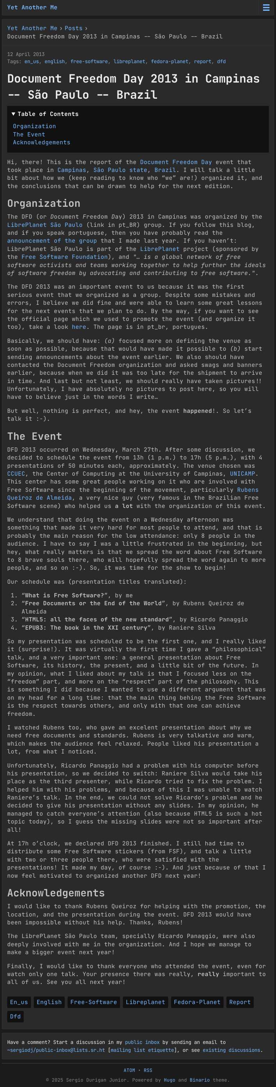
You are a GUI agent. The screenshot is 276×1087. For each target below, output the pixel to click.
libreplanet (129, 61)
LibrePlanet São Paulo (45, 225)
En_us (19, 1002)
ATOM (129, 1070)
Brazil (165, 170)
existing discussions (231, 1050)
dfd (221, 61)
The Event (29, 134)
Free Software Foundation (65, 257)
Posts (74, 28)
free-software (89, 61)
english (55, 61)
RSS (148, 1070)
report (202, 61)
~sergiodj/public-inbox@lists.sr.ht (56, 1050)
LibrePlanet (160, 249)
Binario (200, 1080)
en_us (31, 61)
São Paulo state (120, 170)
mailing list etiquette (142, 1050)
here (79, 327)
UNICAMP (242, 473)
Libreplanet (145, 1002)
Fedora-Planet (197, 1002)
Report (240, 1002)
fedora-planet (169, 61)
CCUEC (16, 473)
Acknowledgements (41, 142)
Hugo (169, 1080)
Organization (34, 126)
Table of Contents (48, 114)
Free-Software (93, 1002)
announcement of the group (52, 240)
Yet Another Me (32, 7)
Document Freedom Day (176, 162)
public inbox (142, 1042)
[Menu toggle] (266, 7)
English (49, 1002)
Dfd (15, 1016)
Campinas (72, 170)
